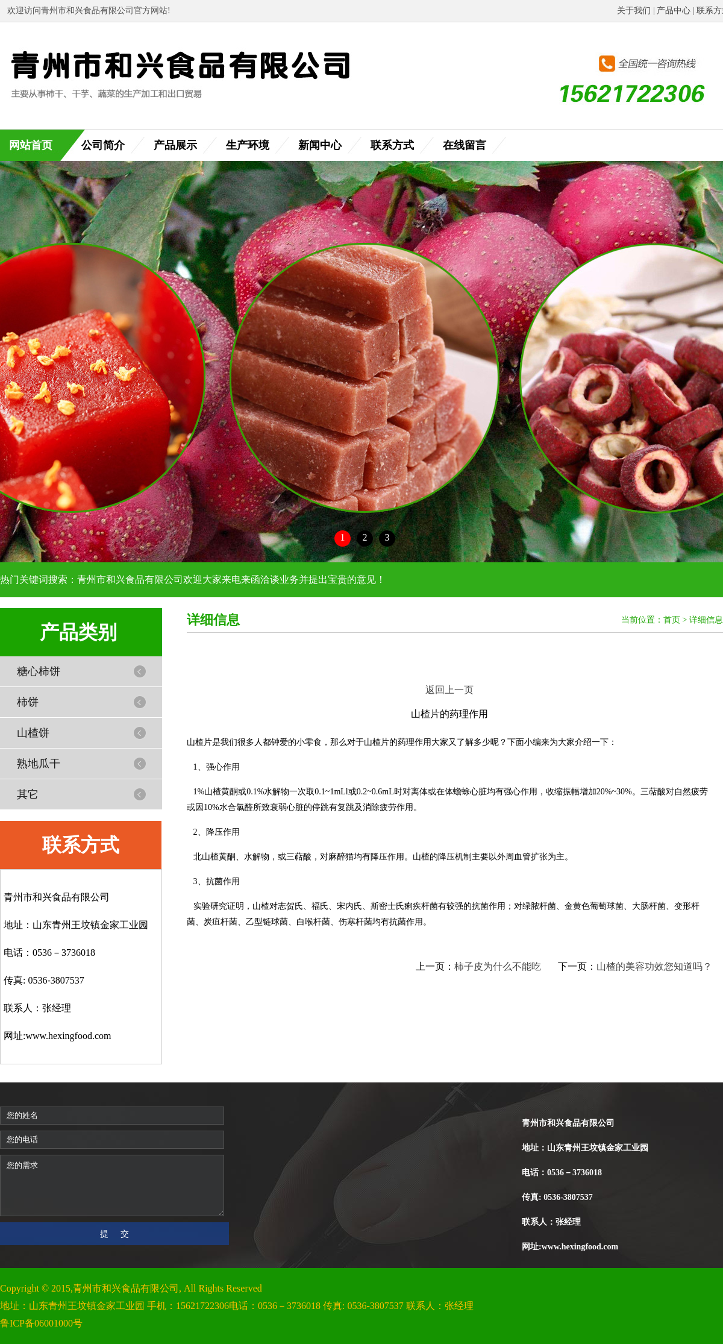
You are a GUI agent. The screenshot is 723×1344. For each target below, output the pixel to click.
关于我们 (634, 10)
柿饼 (28, 702)
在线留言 (464, 145)
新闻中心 (320, 145)
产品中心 (673, 10)
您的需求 (112, 1185)
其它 (28, 794)
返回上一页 (449, 690)
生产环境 (247, 145)
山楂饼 (33, 733)
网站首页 (30, 145)
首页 (671, 619)
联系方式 (392, 145)
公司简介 (103, 145)
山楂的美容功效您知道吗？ (654, 966)
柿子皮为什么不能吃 (497, 966)
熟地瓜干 (38, 764)
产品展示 (175, 145)
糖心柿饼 (38, 671)
